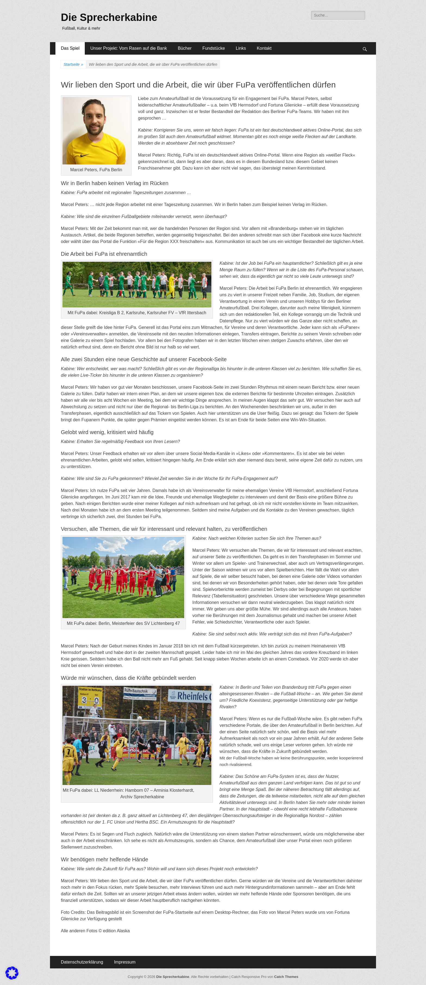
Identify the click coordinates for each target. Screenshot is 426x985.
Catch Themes (286, 977)
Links (241, 48)
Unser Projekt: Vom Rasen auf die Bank (128, 48)
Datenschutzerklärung (82, 962)
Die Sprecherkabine (109, 17)
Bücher (185, 48)
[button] (12, 973)
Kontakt (264, 48)
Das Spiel (70, 48)
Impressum (125, 962)
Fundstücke (213, 48)
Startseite (73, 64)
